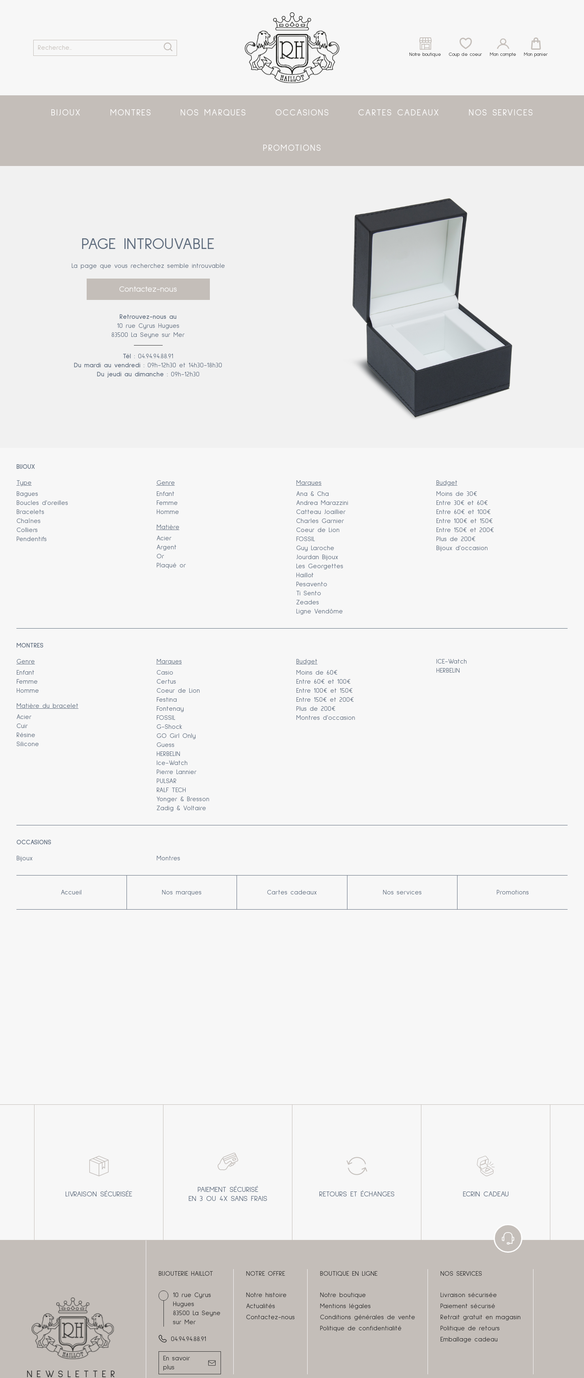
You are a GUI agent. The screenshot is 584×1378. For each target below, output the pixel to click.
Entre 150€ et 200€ (465, 530)
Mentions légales (345, 1306)
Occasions (302, 113)
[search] (167, 47)
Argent (166, 547)
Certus (166, 681)
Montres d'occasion (325, 717)
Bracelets (30, 512)
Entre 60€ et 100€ (463, 512)
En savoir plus (176, 1363)
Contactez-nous (148, 289)
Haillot (305, 575)
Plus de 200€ (456, 539)
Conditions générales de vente (367, 1317)
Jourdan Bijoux (317, 557)
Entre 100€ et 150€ (464, 521)
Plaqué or (171, 565)
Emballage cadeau (469, 1339)
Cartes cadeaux (399, 113)
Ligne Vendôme (319, 611)
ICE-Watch (451, 661)
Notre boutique (343, 1295)
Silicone (27, 744)
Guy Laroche (315, 548)
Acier (164, 538)
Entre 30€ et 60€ (462, 503)
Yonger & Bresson (182, 799)
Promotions (292, 148)
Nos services (501, 113)
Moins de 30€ (456, 494)
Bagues (27, 494)
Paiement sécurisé (467, 1306)
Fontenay (170, 708)
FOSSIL (305, 539)
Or (160, 556)
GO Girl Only (176, 736)
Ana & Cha (312, 494)
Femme (167, 503)
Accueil (71, 892)
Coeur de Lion (318, 530)
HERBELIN (168, 754)
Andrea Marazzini (322, 503)
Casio (164, 672)
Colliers (27, 530)
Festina (166, 699)
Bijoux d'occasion (462, 548)
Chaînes (28, 521)
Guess (165, 745)
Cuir (22, 726)
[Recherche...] (93, 47)
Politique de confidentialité (361, 1328)
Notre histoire (266, 1295)
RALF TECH (171, 790)
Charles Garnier (320, 521)
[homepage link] (292, 47)
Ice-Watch (172, 763)
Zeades (307, 602)
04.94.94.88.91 (155, 356)
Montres (131, 113)
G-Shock (169, 727)
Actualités (260, 1306)
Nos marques (213, 113)
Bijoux (66, 113)
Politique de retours (470, 1328)
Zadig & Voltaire (181, 808)
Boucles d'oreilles (42, 503)
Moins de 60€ (317, 672)
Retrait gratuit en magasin (480, 1317)
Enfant (165, 494)
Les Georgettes (319, 566)
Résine (25, 735)
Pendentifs (31, 539)
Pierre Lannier (176, 772)
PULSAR (166, 781)
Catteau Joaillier (321, 512)
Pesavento (311, 584)
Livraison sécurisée (468, 1295)
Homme (167, 512)
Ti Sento (308, 593)
